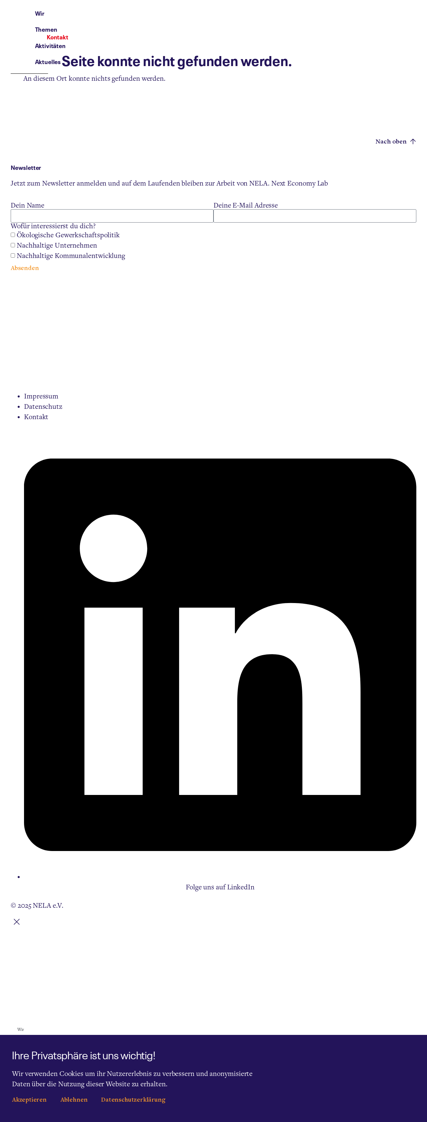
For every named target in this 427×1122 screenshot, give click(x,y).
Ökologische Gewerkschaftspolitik (68, 235)
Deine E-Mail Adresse (246, 205)
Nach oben (396, 141)
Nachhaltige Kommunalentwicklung (71, 256)
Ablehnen (73, 1100)
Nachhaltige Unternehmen (57, 245)
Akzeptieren (29, 1100)
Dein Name (27, 205)
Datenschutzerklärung (133, 1100)
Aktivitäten (265, 18)
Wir (195, 18)
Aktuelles (306, 18)
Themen (225, 18)
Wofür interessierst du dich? (53, 226)
